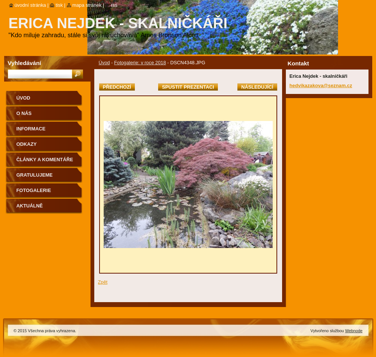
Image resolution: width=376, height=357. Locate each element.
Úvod (104, 62)
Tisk (59, 5)
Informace (31, 129)
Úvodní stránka (30, 5)
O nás (24, 113)
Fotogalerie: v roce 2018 (140, 62)
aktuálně (30, 206)
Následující (257, 87)
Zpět (103, 282)
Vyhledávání (24, 63)
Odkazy (27, 144)
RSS (114, 5)
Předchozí (117, 87)
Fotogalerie (34, 190)
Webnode (353, 330)
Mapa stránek (87, 5)
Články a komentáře (45, 159)
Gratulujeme (35, 175)
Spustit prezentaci (188, 87)
